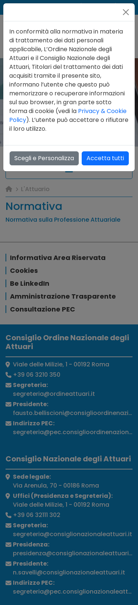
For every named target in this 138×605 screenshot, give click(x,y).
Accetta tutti (105, 158)
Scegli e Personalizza (44, 158)
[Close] (126, 12)
